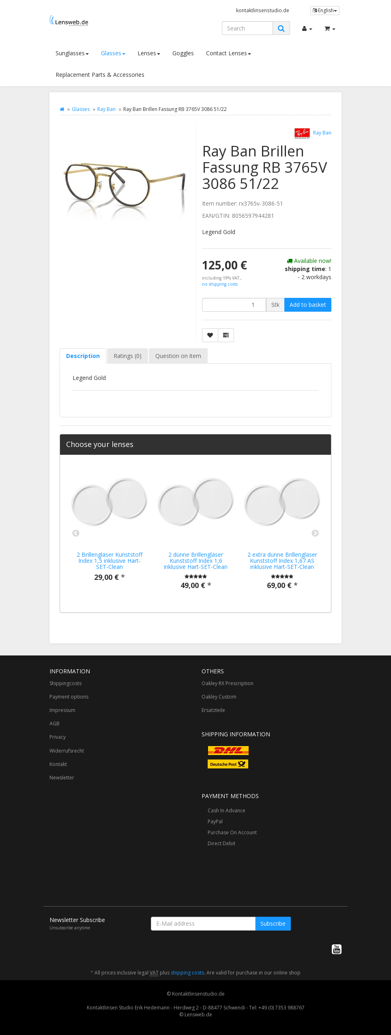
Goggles (183, 53)
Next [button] (315, 533)
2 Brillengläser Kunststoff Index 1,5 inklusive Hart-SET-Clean (109, 561)
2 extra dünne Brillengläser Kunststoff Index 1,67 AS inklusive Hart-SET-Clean (282, 561)
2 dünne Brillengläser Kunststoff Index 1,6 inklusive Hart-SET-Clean (196, 561)
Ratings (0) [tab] (128, 356)
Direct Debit (221, 843)
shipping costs (187, 972)
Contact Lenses (228, 53)
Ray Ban (106, 109)
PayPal (215, 821)
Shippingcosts (65, 683)
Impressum (62, 710)
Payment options (68, 696)
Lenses (148, 53)
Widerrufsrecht (66, 750)
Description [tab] (83, 356)
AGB (54, 723)
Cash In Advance (226, 810)
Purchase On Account (232, 832)
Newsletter (61, 777)
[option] (109, 530)
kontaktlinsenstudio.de (262, 10)
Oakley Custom (219, 696)
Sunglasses (72, 53)
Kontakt (58, 764)
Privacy (57, 736)
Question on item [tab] (178, 356)
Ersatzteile (213, 710)
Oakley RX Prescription (228, 683)
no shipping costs (220, 284)
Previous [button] (76, 533)
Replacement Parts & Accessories (100, 74)
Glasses (113, 53)
